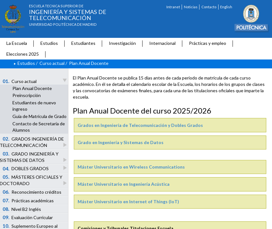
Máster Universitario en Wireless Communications (131, 167)
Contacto (208, 7)
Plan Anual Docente (32, 88)
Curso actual (52, 63)
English (226, 7)
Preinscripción (26, 95)
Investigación (122, 43)
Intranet (173, 7)
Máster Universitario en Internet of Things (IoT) (128, 201)
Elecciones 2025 (22, 54)
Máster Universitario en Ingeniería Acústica (124, 184)
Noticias (191, 7)
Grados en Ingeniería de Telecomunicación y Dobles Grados (140, 125)
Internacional (162, 43)
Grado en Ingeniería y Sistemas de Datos (121, 142)
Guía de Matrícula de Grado (39, 116)
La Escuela (16, 43)
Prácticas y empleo (207, 43)
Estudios (49, 43)
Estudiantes (83, 43)
